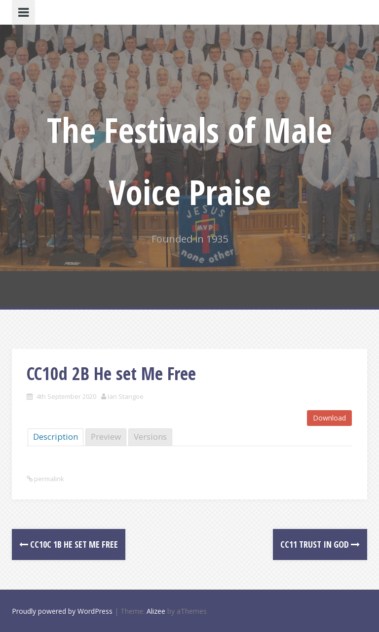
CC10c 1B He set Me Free (68, 544)
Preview (106, 436)
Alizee (156, 611)
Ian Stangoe (126, 396)
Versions (150, 436)
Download (329, 417)
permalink (48, 478)
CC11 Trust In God (320, 544)
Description (55, 436)
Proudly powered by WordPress (62, 611)
